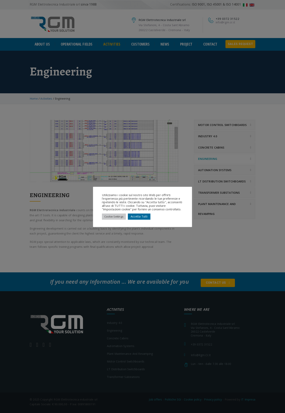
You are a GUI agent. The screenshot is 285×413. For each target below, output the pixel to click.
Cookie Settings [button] (114, 216)
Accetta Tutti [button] (139, 216)
